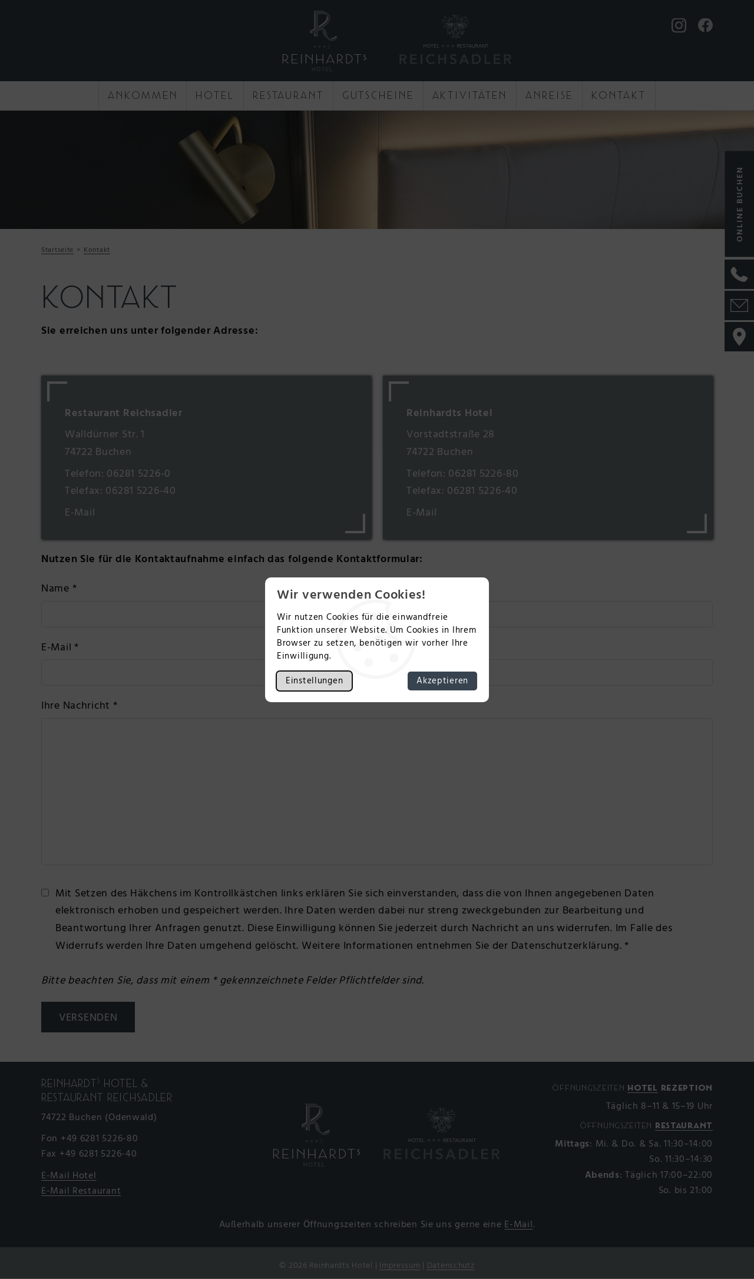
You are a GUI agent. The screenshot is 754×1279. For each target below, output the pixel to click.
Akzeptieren (442, 681)
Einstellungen (314, 681)
